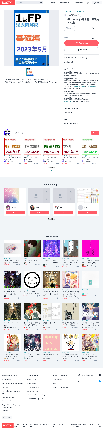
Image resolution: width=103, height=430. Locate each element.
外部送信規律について (63, 425)
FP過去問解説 (19, 133)
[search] (41, 2)
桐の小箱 (63, 207)
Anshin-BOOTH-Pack (79, 86)
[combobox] (29, 2)
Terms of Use (25, 425)
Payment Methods (33, 387)
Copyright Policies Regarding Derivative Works (11, 406)
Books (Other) (81, 11)
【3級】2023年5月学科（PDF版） (70, 158)
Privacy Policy (53, 425)
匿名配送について (7, 387)
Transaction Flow (32, 391)
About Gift (69, 62)
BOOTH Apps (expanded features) (12, 383)
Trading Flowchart (72, 108)
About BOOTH (64, 2)
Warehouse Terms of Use (35, 425)
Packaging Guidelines (8, 397)
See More (51, 221)
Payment (69, 112)
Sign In (52, 2)
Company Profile (16, 425)
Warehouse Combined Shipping (37, 395)
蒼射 (37, 207)
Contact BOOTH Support (60, 387)
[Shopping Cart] (88, 2)
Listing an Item (6, 379)
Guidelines (46, 424)
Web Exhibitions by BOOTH (35, 399)
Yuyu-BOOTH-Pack (92, 86)
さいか (13, 207)
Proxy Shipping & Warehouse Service (11, 392)
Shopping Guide (32, 383)
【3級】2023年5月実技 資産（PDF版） (12, 158)
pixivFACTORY (68, 101)
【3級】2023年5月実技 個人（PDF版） (51, 158)
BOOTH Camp (6, 411)
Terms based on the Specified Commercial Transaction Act (81, 425)
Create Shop (79, 2)
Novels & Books (69, 11)
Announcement (57, 379)
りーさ (86, 207)
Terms (66, 119)
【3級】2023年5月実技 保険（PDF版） (32, 158)
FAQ (54, 383)
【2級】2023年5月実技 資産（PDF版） (90, 158)
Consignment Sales (8, 401)
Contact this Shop (70, 123)
